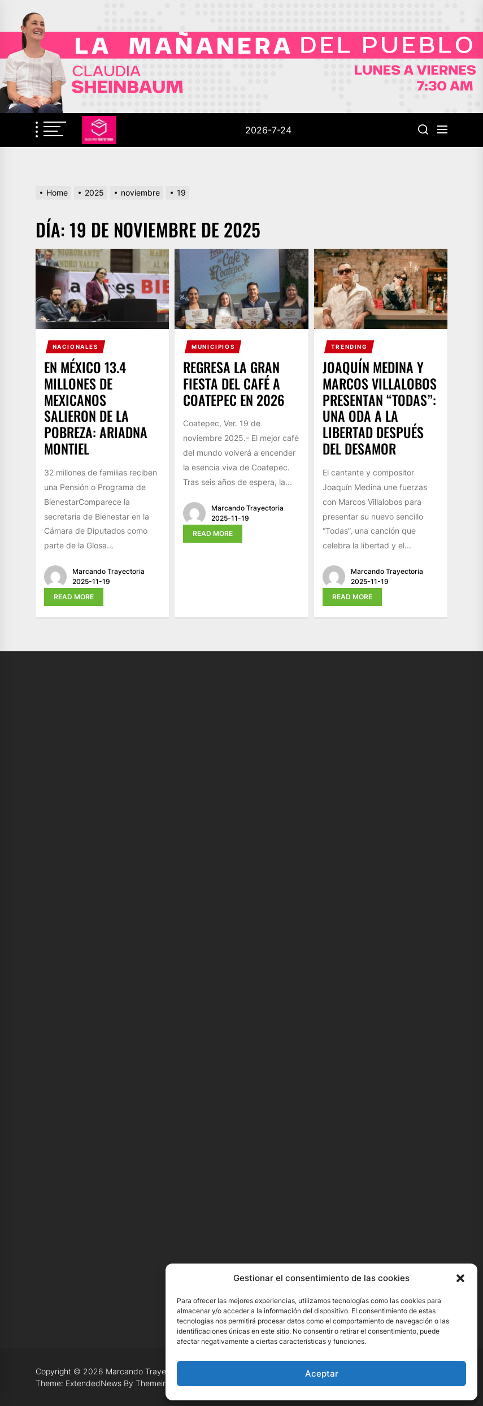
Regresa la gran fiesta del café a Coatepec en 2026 (234, 383)
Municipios (213, 346)
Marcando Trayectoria (108, 571)
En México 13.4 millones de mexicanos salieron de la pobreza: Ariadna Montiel (95, 407)
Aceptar (321, 1373)
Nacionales (76, 346)
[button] (460, 1278)
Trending (349, 346)
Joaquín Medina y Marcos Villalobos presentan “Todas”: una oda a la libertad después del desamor (380, 407)
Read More (74, 596)
